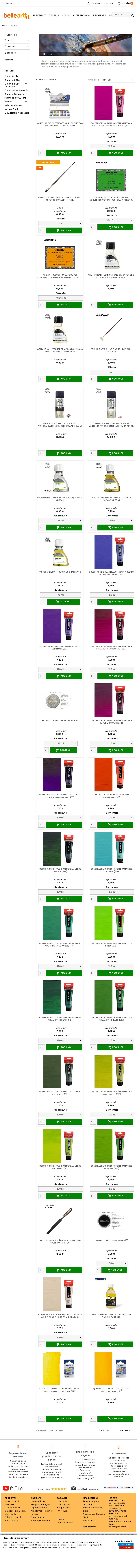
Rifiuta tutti (126, 1547)
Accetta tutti (126, 1544)
